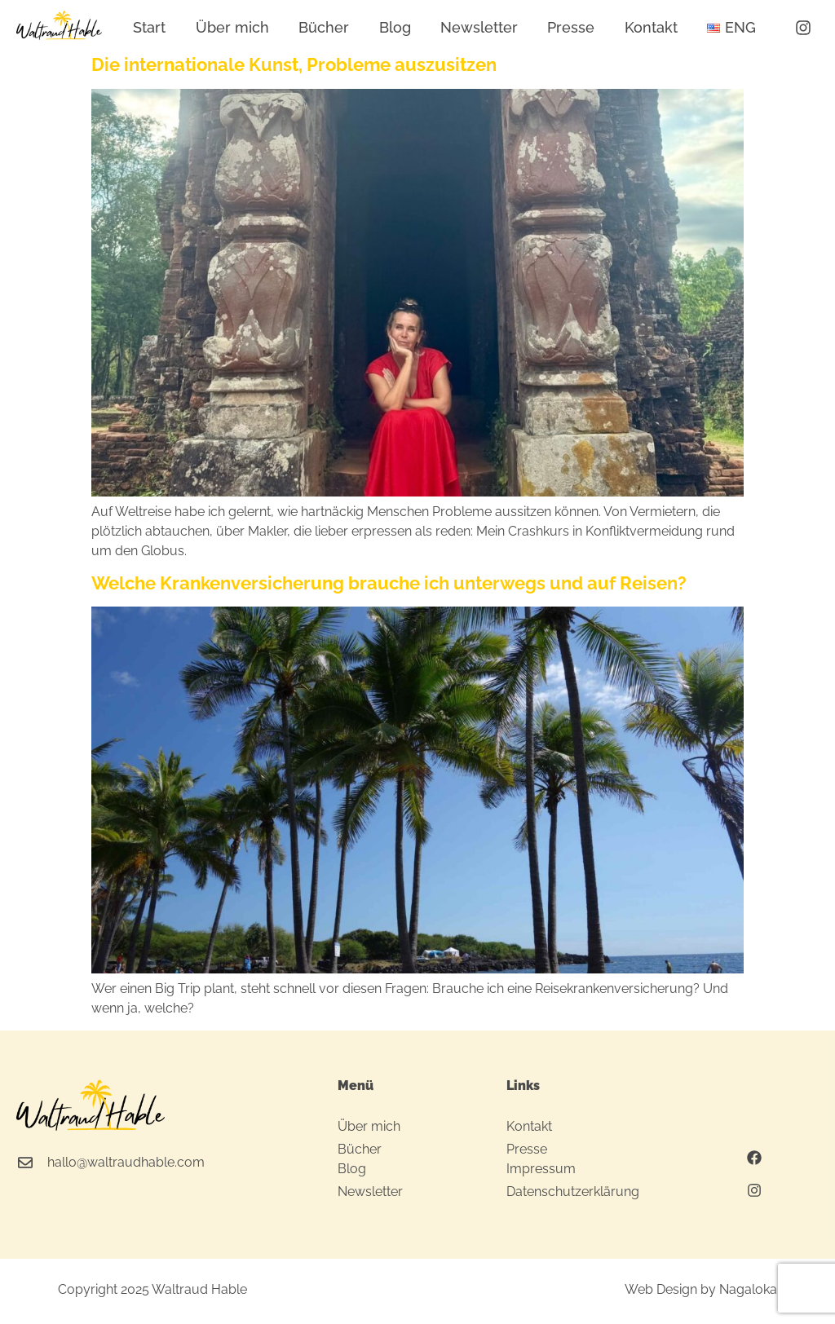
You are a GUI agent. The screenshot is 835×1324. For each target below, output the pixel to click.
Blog (395, 27)
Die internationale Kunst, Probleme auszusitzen (294, 64)
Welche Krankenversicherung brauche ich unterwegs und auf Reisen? (389, 583)
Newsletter (479, 27)
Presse (570, 27)
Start (149, 27)
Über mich (232, 27)
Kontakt (651, 27)
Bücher (323, 27)
